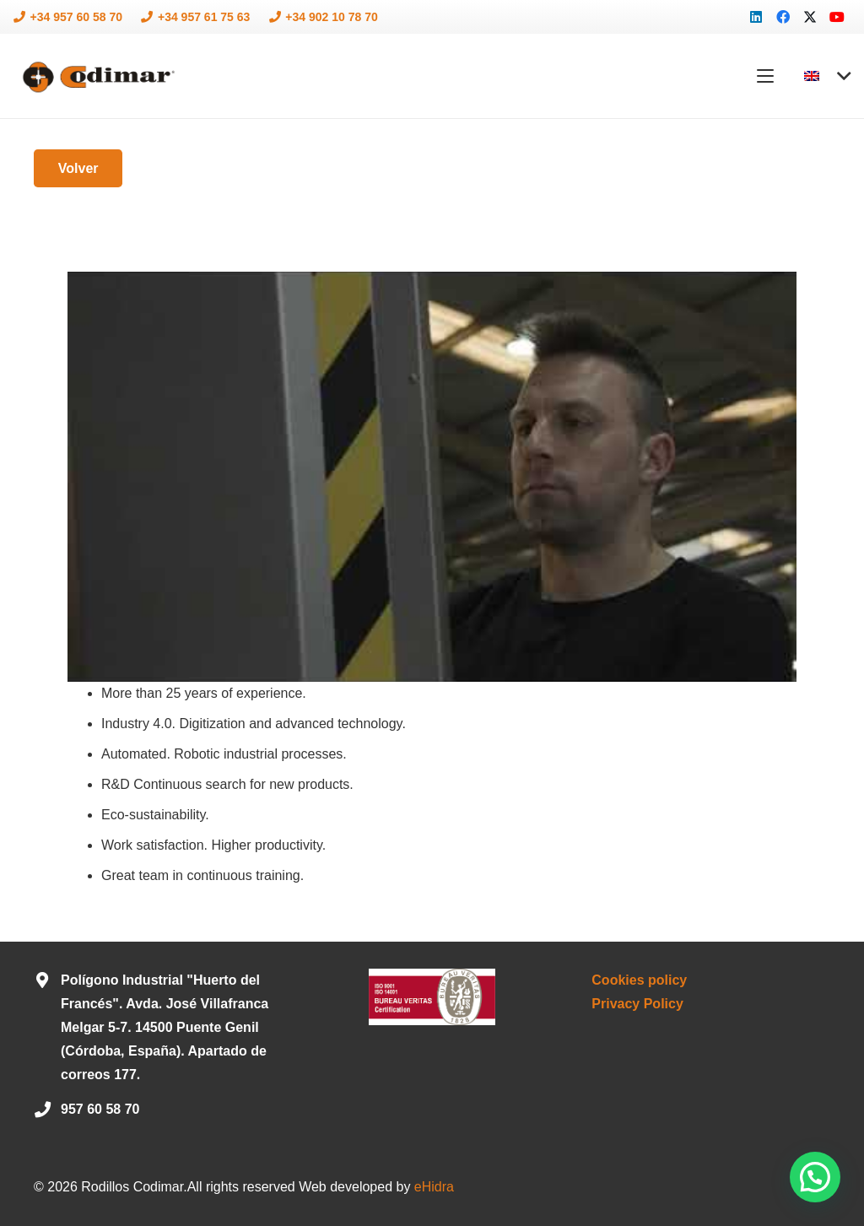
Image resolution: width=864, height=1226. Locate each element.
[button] (766, 76)
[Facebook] (783, 16)
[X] (810, 16)
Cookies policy (639, 980)
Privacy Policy (637, 1003)
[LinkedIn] (756, 16)
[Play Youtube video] (432, 477)
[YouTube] (837, 16)
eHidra (434, 1187)
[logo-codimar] (97, 76)
